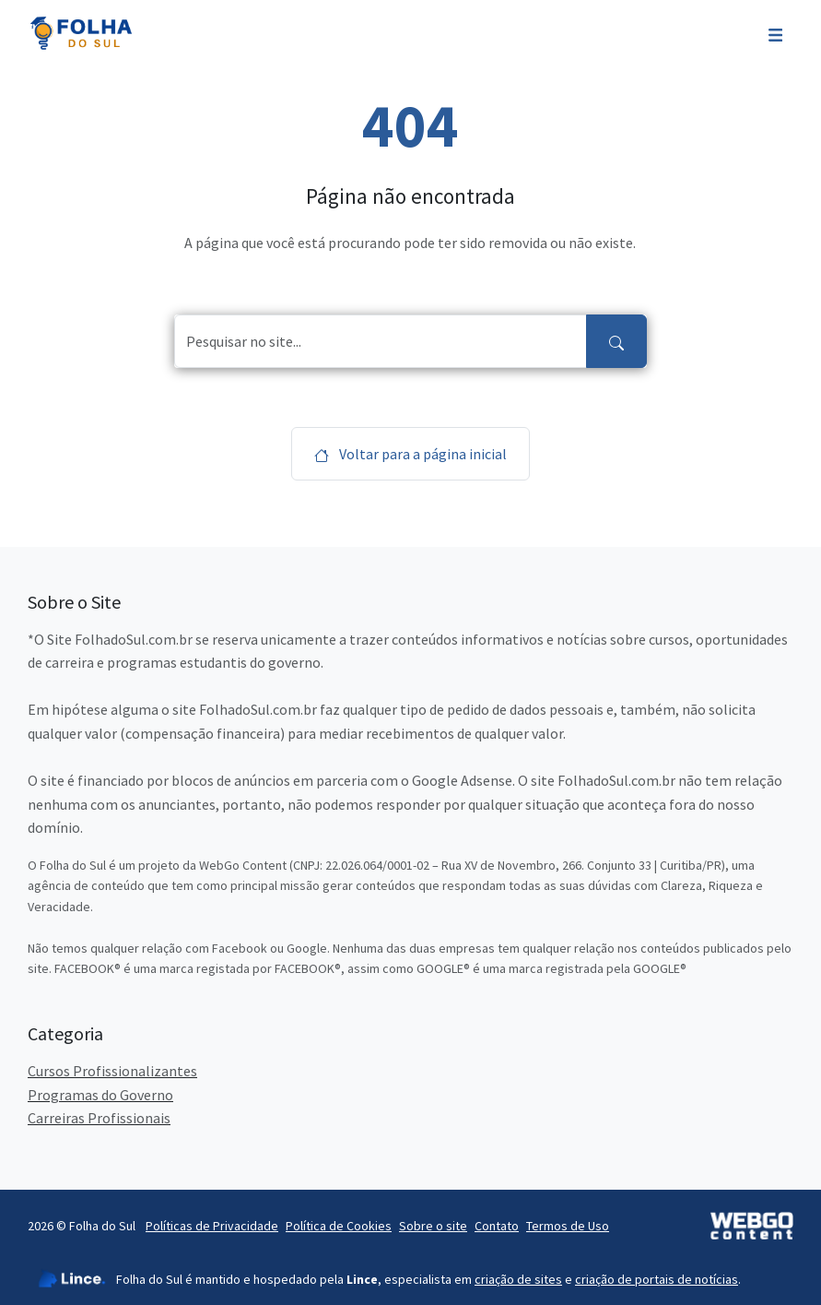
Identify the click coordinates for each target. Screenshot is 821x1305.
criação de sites (518, 1279)
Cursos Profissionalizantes (112, 1071)
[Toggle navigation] (775, 33)
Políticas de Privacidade (212, 1225)
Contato (497, 1225)
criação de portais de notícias (656, 1279)
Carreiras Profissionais (99, 1118)
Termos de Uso (567, 1225)
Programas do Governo (100, 1095)
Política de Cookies (339, 1225)
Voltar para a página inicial (410, 454)
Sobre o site (433, 1225)
